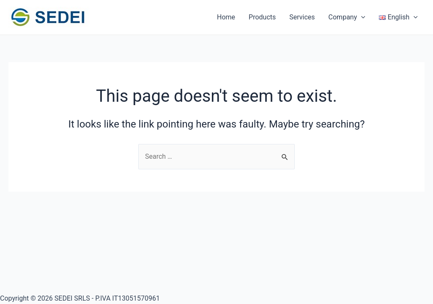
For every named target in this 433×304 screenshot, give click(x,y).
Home (226, 17)
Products (262, 17)
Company (347, 17)
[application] (361, 17)
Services (302, 17)
